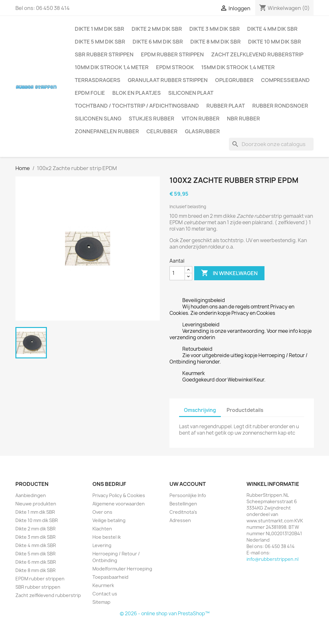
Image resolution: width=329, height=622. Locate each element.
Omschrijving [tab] (200, 410)
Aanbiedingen (30, 495)
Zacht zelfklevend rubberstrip (257, 54)
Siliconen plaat (190, 92)
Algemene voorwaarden (118, 504)
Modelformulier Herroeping (122, 569)
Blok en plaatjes (136, 92)
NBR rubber (243, 118)
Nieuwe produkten (35, 504)
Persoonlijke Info (187, 495)
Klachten (102, 529)
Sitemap (101, 602)
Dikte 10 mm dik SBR (274, 41)
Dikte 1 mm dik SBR (99, 28)
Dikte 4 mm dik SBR (272, 28)
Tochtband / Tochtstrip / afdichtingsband (137, 105)
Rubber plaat (225, 105)
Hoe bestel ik (106, 537)
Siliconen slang (98, 118)
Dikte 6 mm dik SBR (158, 41)
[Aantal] (177, 273)
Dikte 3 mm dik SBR (214, 28)
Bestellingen (183, 504)
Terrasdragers (97, 80)
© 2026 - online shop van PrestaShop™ (165, 613)
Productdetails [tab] (245, 410)
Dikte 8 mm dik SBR (215, 41)
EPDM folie (90, 92)
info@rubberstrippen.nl (273, 559)
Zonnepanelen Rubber (107, 131)
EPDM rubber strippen (172, 54)
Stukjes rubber (151, 118)
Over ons (102, 512)
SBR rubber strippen (104, 54)
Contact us (104, 594)
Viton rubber (201, 118)
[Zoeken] (271, 144)
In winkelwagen (229, 273)
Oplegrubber (234, 80)
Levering (101, 545)
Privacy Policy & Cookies (118, 495)
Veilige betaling (109, 520)
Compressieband (285, 80)
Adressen (180, 520)
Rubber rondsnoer (280, 105)
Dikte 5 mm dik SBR (100, 41)
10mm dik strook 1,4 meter (112, 67)
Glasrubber (202, 131)
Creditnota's (183, 512)
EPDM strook (175, 67)
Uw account (187, 483)
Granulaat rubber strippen (168, 80)
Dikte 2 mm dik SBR (157, 28)
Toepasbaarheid (110, 577)
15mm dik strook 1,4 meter (238, 67)
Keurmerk (103, 585)
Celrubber (161, 131)
